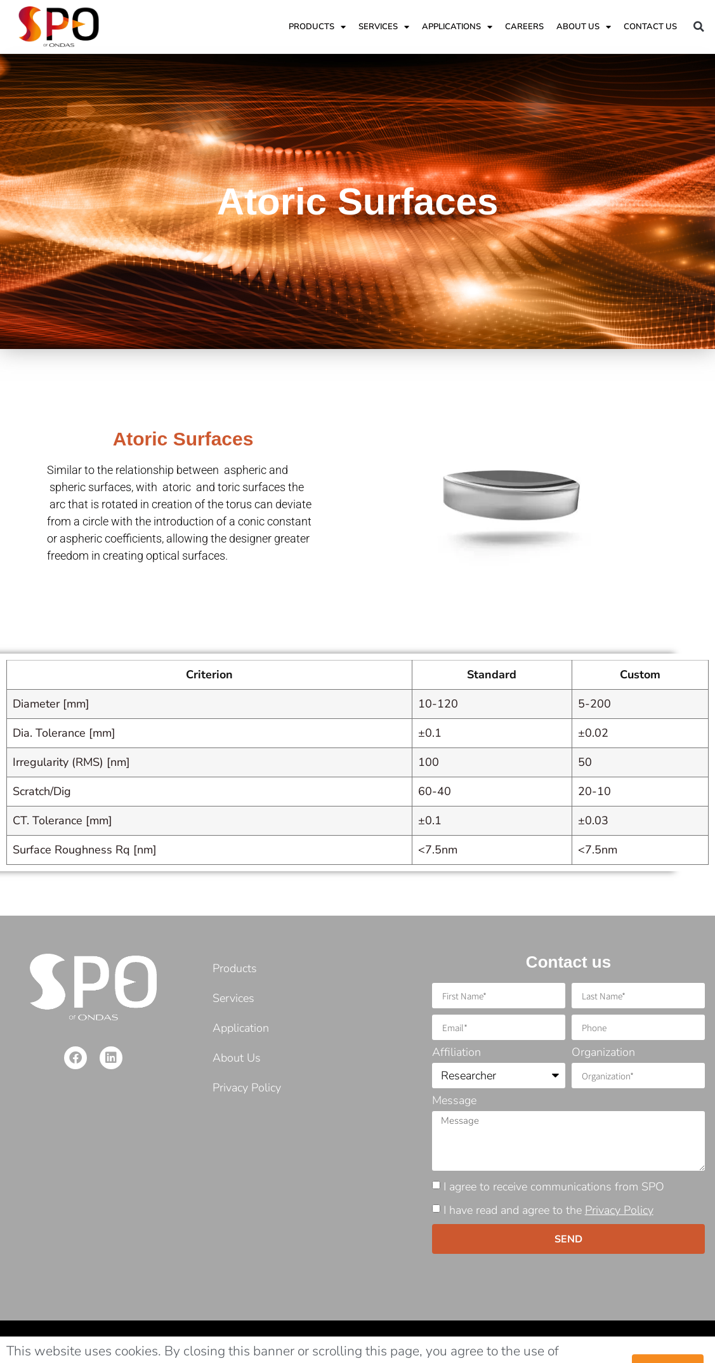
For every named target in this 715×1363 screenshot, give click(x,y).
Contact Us (650, 26)
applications (457, 26)
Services (383, 26)
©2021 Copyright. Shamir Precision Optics (103, 1342)
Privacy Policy (619, 1210)
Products (317, 26)
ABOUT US (583, 26)
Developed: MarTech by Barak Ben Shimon (611, 1342)
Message (454, 1101)
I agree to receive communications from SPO (553, 1186)
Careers (524, 26)
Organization (603, 1053)
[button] (699, 26)
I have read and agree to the (548, 1210)
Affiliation (456, 1053)
